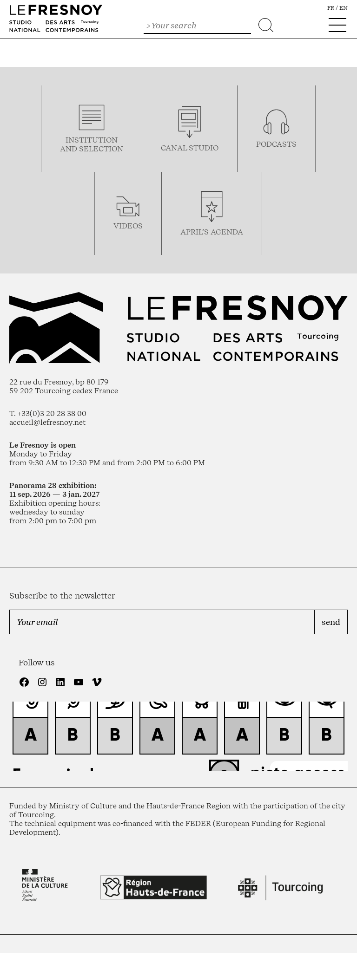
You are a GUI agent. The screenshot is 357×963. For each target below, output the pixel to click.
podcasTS (276, 144)
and (69, 148)
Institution (92, 140)
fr (330, 8)
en (343, 8)
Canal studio (189, 147)
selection (101, 148)
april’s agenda (211, 232)
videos (128, 225)
